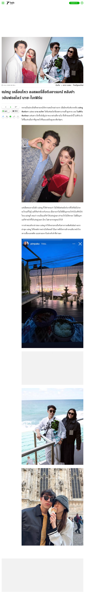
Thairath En (74, 3)
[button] (3, 116)
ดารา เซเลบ (67, 85)
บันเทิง (58, 85)
